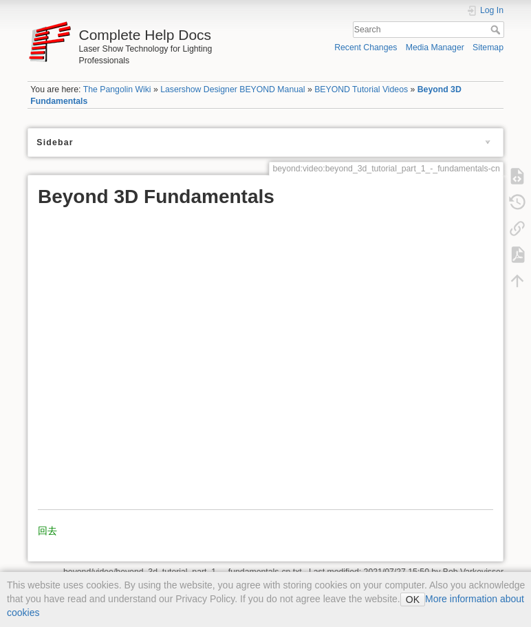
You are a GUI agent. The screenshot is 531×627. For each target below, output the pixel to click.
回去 (47, 530)
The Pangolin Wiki (117, 89)
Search (496, 29)
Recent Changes (365, 47)
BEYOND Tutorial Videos (361, 89)
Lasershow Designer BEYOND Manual (232, 89)
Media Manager (435, 47)
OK (413, 599)
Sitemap (488, 47)
